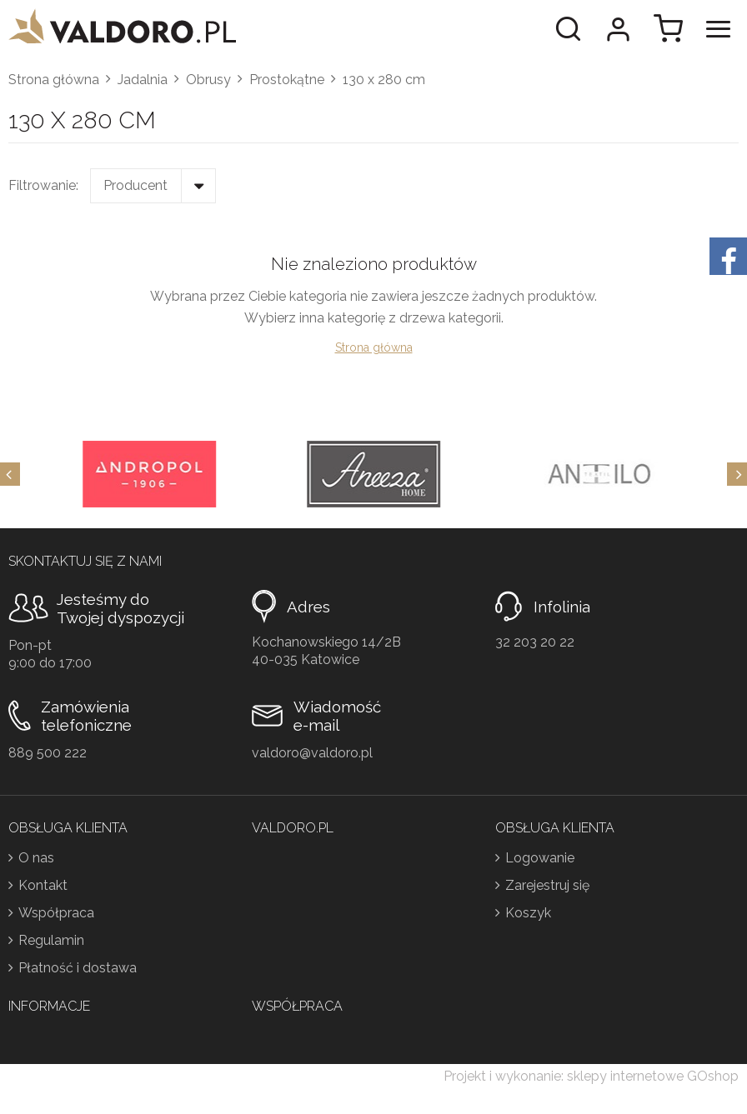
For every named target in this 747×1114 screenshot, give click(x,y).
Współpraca (56, 913)
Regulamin (51, 940)
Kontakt (43, 885)
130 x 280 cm (384, 79)
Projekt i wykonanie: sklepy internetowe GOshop (591, 1076)
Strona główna (53, 79)
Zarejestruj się (547, 885)
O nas (36, 858)
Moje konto (618, 29)
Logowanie (539, 858)
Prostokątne (286, 79)
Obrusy (208, 79)
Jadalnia (143, 79)
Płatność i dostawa (77, 968)
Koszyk (528, 913)
